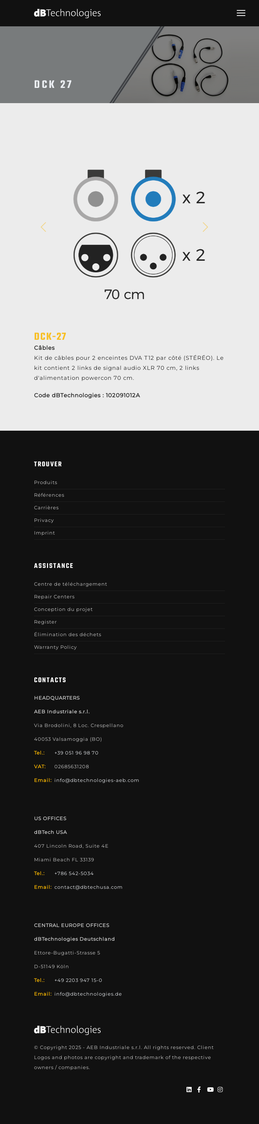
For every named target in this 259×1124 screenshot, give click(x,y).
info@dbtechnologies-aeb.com (96, 780)
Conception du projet (63, 609)
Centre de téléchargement (70, 584)
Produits (45, 482)
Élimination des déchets (67, 634)
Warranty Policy (55, 647)
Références (49, 495)
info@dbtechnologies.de (88, 994)
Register (45, 622)
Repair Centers (54, 596)
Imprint (44, 533)
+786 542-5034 (74, 873)
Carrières (46, 507)
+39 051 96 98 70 (76, 753)
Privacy (44, 520)
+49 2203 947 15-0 (78, 980)
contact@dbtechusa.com (88, 887)
